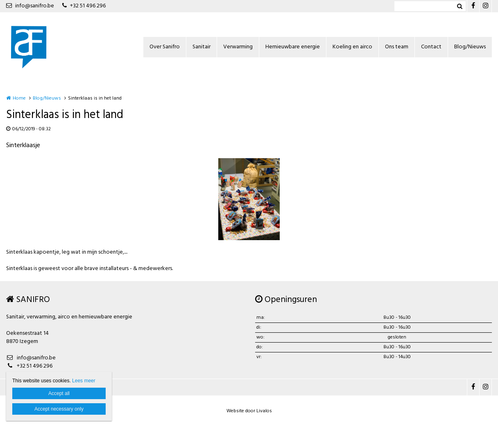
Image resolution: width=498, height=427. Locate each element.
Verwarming (238, 47)
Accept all (59, 393)
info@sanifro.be (30, 6)
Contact (431, 47)
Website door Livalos (249, 411)
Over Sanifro (164, 47)
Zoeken (459, 6)
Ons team (396, 47)
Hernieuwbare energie (292, 47)
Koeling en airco (352, 47)
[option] (249, 199)
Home (19, 98)
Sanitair (201, 47)
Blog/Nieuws (470, 47)
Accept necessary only (59, 409)
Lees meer (83, 381)
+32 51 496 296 (84, 6)
